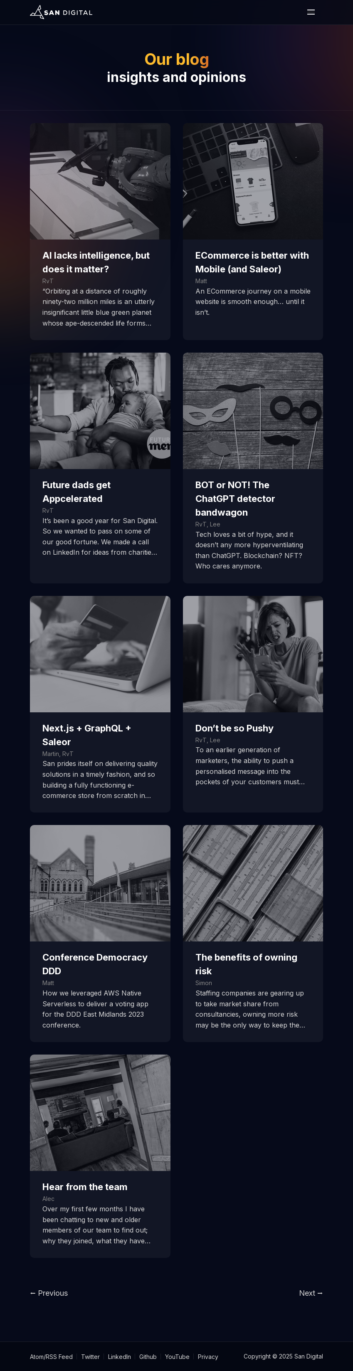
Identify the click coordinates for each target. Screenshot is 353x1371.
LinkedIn (119, 1356)
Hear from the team (85, 1186)
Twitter (90, 1356)
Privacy (208, 1356)
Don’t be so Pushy (234, 728)
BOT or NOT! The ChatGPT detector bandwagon (235, 498)
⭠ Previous (49, 1293)
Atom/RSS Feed (51, 1356)
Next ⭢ (311, 1293)
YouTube (177, 1356)
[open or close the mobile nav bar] (311, 12)
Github (148, 1356)
